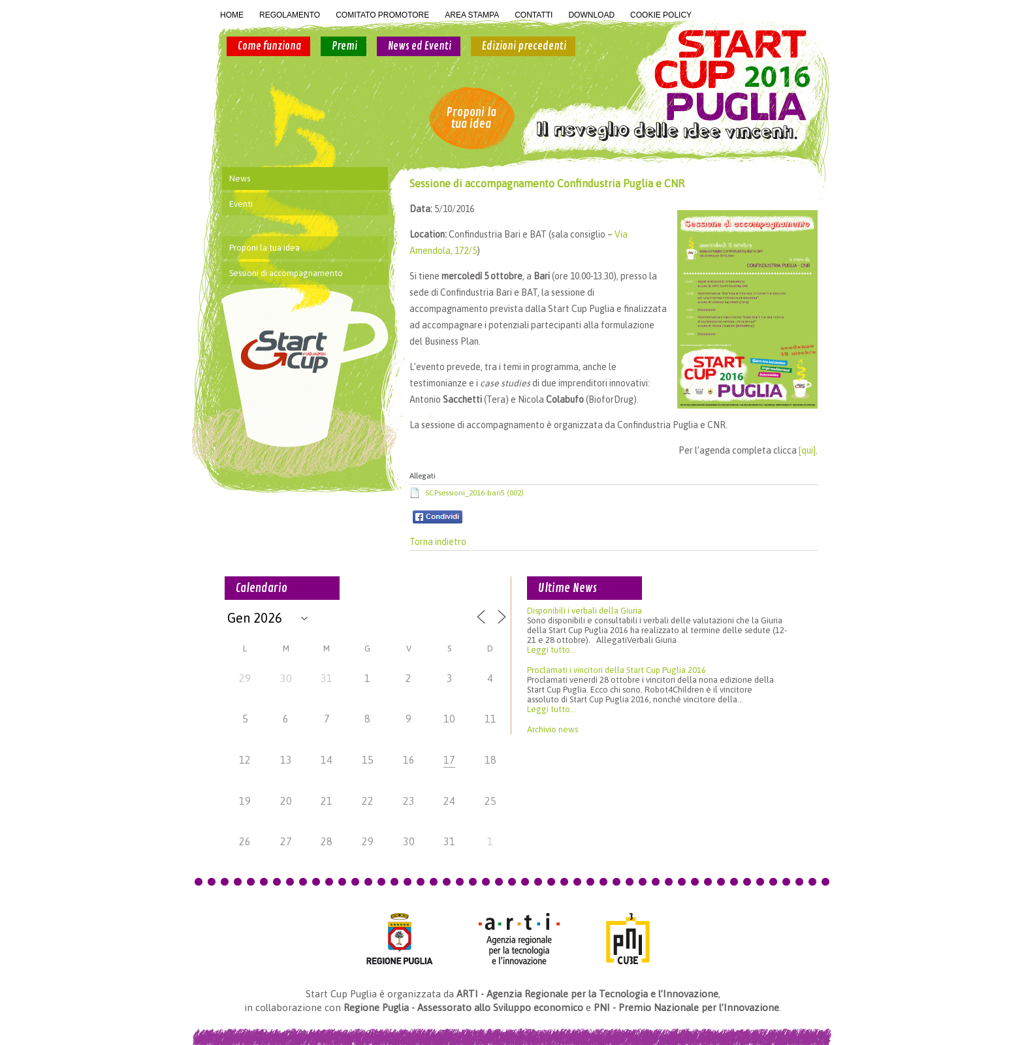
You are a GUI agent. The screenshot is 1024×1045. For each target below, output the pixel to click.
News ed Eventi (419, 46)
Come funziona (269, 46)
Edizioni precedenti (524, 46)
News (239, 178)
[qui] (807, 450)
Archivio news (552, 729)
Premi (344, 46)
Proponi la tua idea (471, 118)
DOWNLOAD (591, 15)
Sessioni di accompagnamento (286, 273)
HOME (232, 15)
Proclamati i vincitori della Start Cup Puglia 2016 (616, 670)
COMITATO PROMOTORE (382, 15)
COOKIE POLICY (661, 15)
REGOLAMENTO (289, 15)
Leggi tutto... (551, 650)
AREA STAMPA (472, 15)
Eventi (241, 204)
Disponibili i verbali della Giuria (584, 611)
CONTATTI (533, 15)
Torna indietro (437, 542)
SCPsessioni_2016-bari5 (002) (474, 492)
